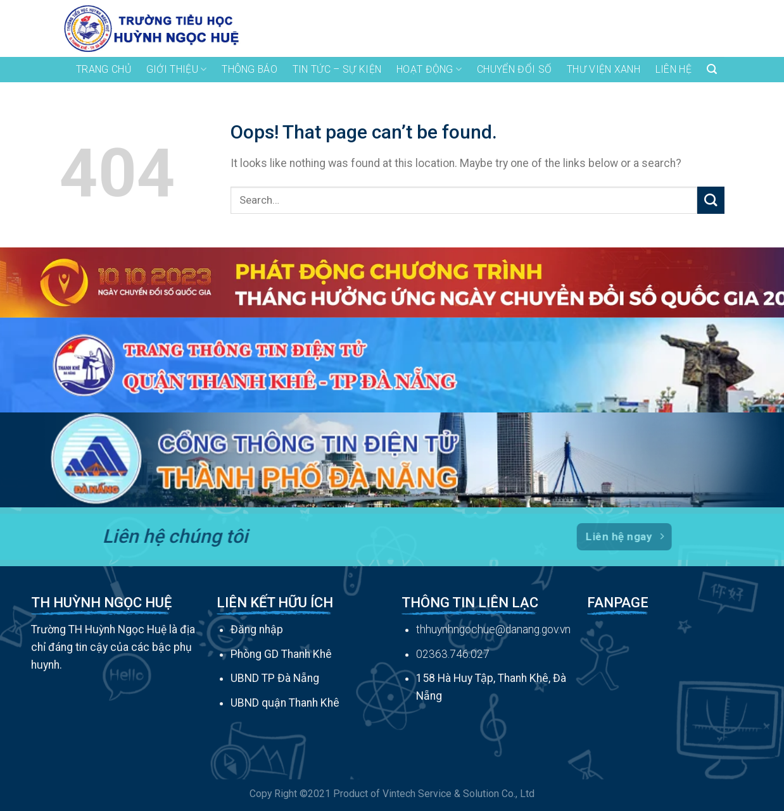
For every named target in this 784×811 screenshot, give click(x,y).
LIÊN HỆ (673, 69)
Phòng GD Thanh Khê (281, 654)
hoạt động (429, 69)
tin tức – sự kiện (337, 69)
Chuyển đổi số (514, 69)
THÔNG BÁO (249, 69)
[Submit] (710, 200)
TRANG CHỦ (103, 69)
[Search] (711, 69)
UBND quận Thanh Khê (285, 702)
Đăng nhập (257, 629)
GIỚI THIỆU (176, 69)
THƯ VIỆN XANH (603, 69)
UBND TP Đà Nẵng (275, 678)
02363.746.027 (453, 654)
